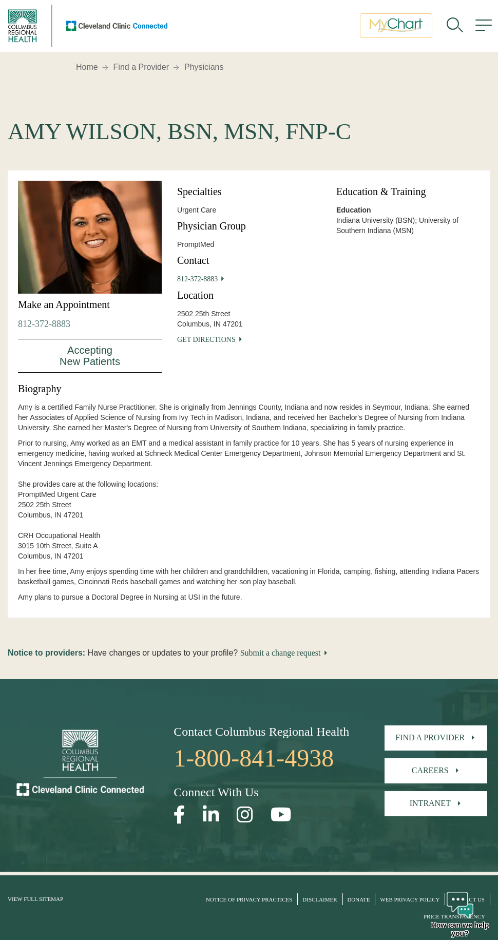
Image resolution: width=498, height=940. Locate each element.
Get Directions (206, 339)
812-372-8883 (44, 324)
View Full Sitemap (35, 899)
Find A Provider (430, 737)
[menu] (483, 28)
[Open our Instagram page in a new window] (245, 815)
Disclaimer (319, 899)
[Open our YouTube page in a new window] (281, 815)
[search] (454, 28)
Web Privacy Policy (409, 899)
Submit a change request (280, 652)
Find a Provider (141, 67)
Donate (358, 899)
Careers (430, 770)
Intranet (430, 803)
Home (87, 67)
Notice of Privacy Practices (249, 899)
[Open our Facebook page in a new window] (179, 815)
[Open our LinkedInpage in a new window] (211, 815)
